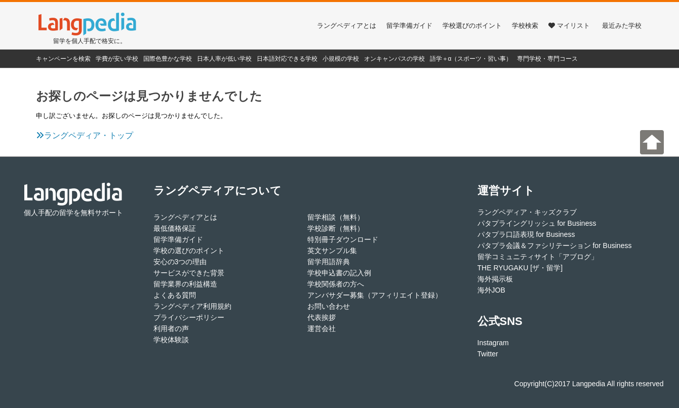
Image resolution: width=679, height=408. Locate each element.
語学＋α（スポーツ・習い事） (471, 58)
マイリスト (569, 25)
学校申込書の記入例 (339, 273)
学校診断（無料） (335, 228)
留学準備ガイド (409, 25)
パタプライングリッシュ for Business (536, 223)
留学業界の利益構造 (185, 284)
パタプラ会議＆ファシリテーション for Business (554, 245)
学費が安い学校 (117, 58)
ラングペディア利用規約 (192, 306)
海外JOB (491, 290)
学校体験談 (171, 340)
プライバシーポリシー (188, 317)
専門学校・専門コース (547, 58)
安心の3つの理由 (180, 262)
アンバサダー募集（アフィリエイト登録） (374, 295)
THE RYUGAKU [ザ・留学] (520, 268)
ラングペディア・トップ (84, 135)
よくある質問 (174, 295)
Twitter (487, 354)
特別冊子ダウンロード (342, 239)
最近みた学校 (622, 25)
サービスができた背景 (188, 273)
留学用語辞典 (328, 262)
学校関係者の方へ (335, 284)
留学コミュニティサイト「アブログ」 (537, 257)
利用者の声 (171, 328)
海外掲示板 (495, 279)
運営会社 (321, 328)
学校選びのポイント (472, 25)
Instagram (493, 343)
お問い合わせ (328, 306)
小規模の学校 (341, 58)
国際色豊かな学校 (167, 58)
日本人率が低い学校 (224, 58)
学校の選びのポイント (188, 251)
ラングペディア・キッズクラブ (527, 212)
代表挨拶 (321, 317)
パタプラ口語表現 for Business (526, 234)
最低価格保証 (174, 228)
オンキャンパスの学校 (394, 58)
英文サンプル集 (332, 251)
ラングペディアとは (346, 25)
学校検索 (525, 25)
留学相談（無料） (335, 217)
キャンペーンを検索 (63, 58)
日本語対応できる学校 (287, 58)
